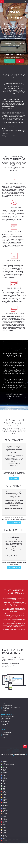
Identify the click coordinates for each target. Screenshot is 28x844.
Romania (4, 815)
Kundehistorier (5, 734)
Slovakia (4, 819)
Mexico (3, 803)
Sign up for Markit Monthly (14, 567)
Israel (3, 788)
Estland (3, 775)
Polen (3, 811)
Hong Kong (4, 781)
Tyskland (4, 833)
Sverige (3, 829)
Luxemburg (4, 799)
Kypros (3, 794)
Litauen (3, 797)
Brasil (3, 766)
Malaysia (4, 800)
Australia (4, 761)
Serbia (3, 816)
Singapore (4, 818)
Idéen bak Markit (5, 731)
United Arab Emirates (7, 837)
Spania (3, 824)
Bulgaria (4, 767)
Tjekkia (3, 830)
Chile (3, 770)
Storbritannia (5, 826)
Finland (3, 777)
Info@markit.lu (8, 718)
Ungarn (3, 835)
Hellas (3, 780)
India (3, 783)
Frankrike (4, 778)
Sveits (3, 827)
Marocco (4, 802)
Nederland (4, 805)
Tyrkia (3, 832)
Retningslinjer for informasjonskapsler (10, 707)
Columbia (4, 772)
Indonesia (4, 785)
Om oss (3, 739)
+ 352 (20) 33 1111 (9, 716)
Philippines (4, 810)
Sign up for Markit (14, 478)
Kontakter (4, 710)
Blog (3, 737)
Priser (3, 735)
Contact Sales (10, 61)
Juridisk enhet (5, 708)
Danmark (4, 774)
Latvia (3, 796)
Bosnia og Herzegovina (7, 764)
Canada (3, 769)
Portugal (4, 813)
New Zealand (5, 807)
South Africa (5, 822)
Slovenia (4, 821)
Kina (3, 791)
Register (19, 61)
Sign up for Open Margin (14, 522)
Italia (3, 789)
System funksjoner (6, 732)
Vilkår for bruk (5, 704)
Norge (3, 808)
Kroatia (3, 792)
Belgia (3, 763)
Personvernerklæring (6, 705)
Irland (3, 786)
